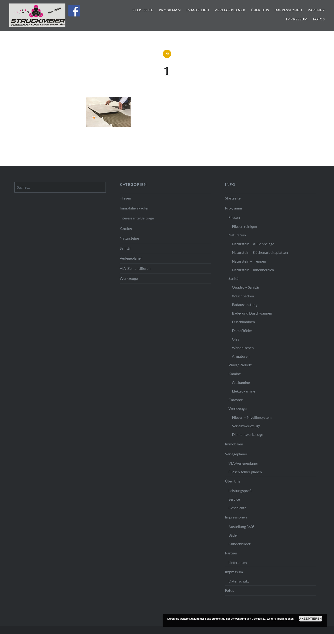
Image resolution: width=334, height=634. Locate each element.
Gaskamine (241, 382)
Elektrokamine (243, 391)
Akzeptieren (310, 618)
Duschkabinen (243, 321)
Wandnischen (243, 347)
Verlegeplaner (230, 10)
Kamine (126, 228)
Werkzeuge (129, 278)
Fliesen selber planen (245, 472)
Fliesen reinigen (244, 226)
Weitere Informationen (280, 618)
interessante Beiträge (137, 218)
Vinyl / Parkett (240, 365)
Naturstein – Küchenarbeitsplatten (260, 252)
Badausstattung (244, 304)
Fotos (319, 19)
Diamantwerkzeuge (247, 434)
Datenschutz (238, 581)
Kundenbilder (239, 543)
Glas (235, 339)
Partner (316, 10)
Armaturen (241, 356)
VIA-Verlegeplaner (243, 463)
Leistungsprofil (240, 490)
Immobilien (197, 10)
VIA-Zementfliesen (135, 268)
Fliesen (125, 198)
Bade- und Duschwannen (252, 313)
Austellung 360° (241, 526)
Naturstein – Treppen (249, 261)
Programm (170, 10)
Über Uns (260, 10)
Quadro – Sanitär (245, 287)
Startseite (142, 10)
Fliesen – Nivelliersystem (252, 417)
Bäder (233, 535)
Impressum (297, 19)
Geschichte (237, 507)
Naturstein (237, 235)
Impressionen (288, 10)
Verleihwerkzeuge (246, 426)
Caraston (235, 399)
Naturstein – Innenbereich (253, 269)
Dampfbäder (242, 330)
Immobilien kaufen (134, 208)
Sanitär (125, 248)
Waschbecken (243, 296)
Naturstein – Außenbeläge (253, 243)
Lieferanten (237, 562)
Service (234, 499)
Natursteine (129, 238)
